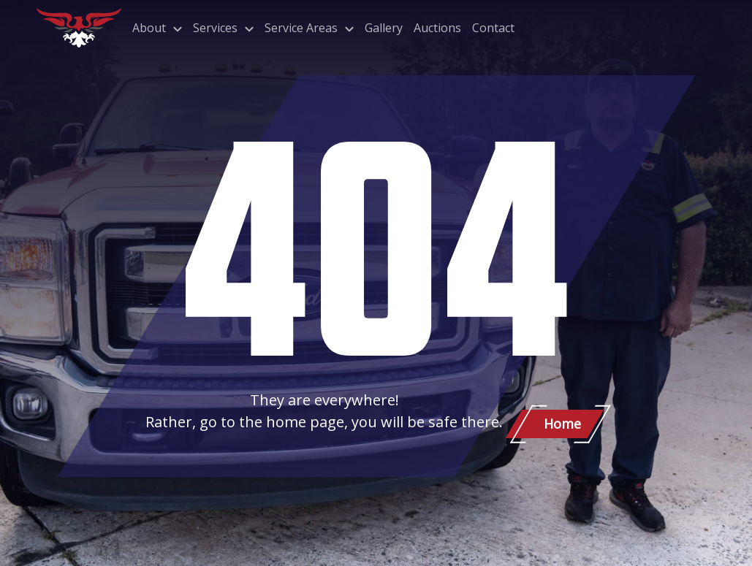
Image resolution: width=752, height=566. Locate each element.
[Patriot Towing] (79, 27)
